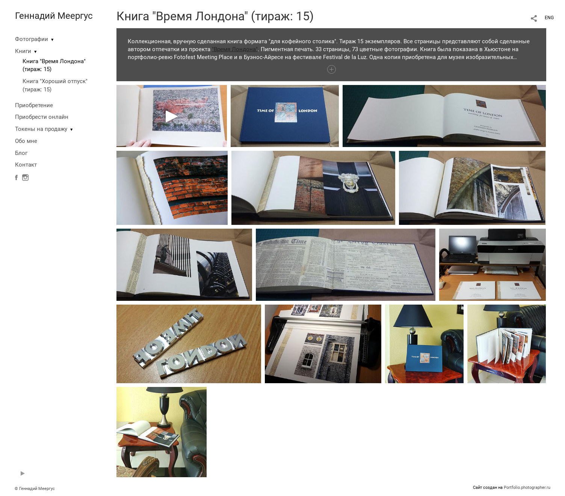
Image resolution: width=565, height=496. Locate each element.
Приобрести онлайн (41, 117)
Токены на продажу (41, 129)
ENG (549, 17)
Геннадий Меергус (54, 16)
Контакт (26, 164)
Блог (21, 153)
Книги (23, 51)
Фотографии (31, 39)
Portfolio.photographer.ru (527, 487)
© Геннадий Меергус (35, 488)
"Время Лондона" (235, 49)
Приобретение (34, 105)
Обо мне (26, 141)
